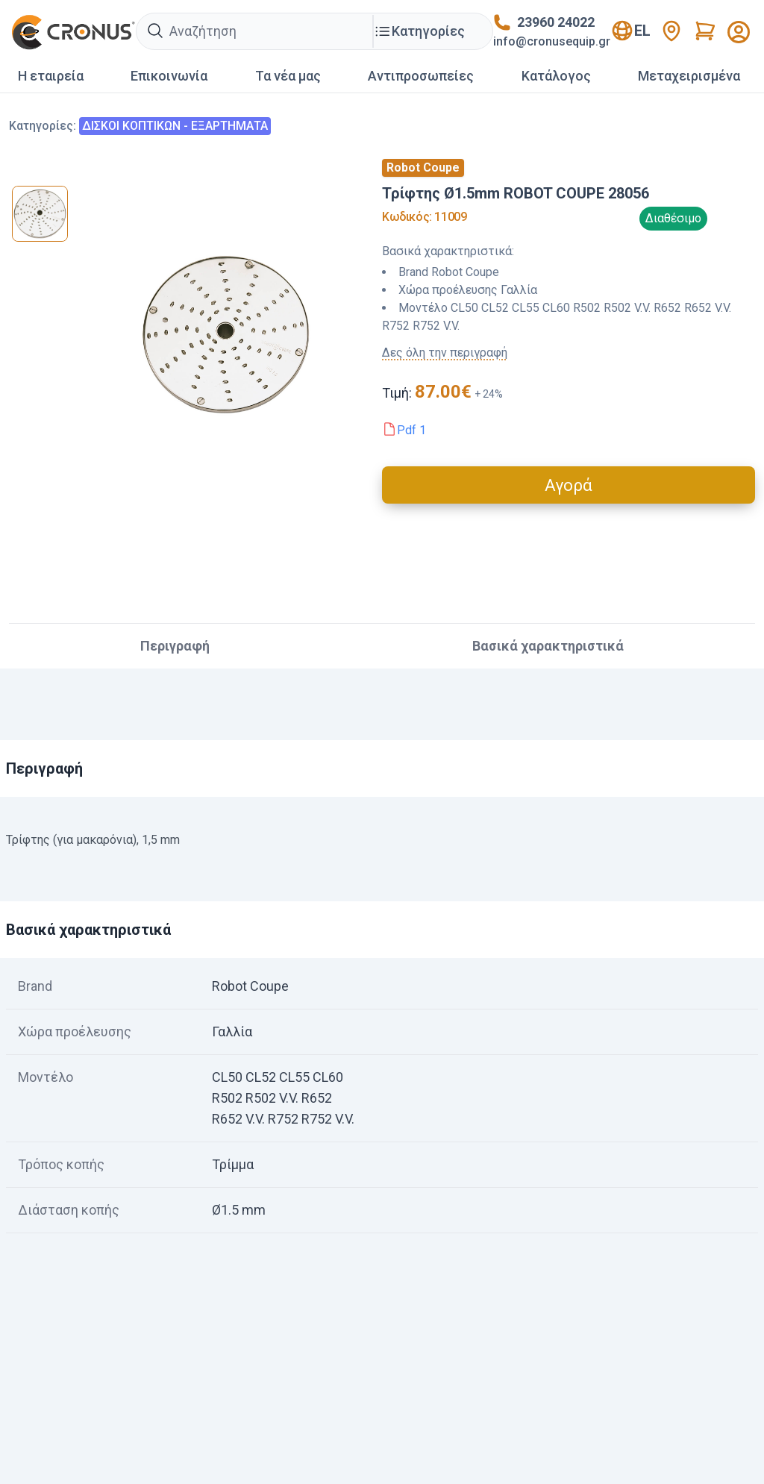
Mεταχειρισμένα (689, 76)
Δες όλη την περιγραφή (444, 352)
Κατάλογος (556, 76)
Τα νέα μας (288, 76)
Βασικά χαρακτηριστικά (548, 646)
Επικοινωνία (169, 76)
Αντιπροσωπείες (421, 76)
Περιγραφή (175, 646)
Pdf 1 (411, 430)
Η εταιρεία (51, 76)
